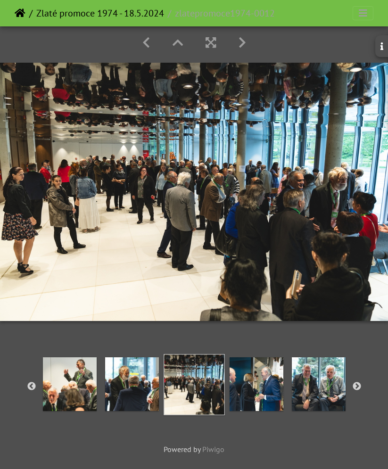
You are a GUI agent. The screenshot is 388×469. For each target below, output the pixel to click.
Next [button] (357, 386)
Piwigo (213, 449)
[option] (70, 384)
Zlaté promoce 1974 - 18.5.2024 (100, 13)
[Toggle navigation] (363, 13)
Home (20, 13)
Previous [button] (31, 386)
